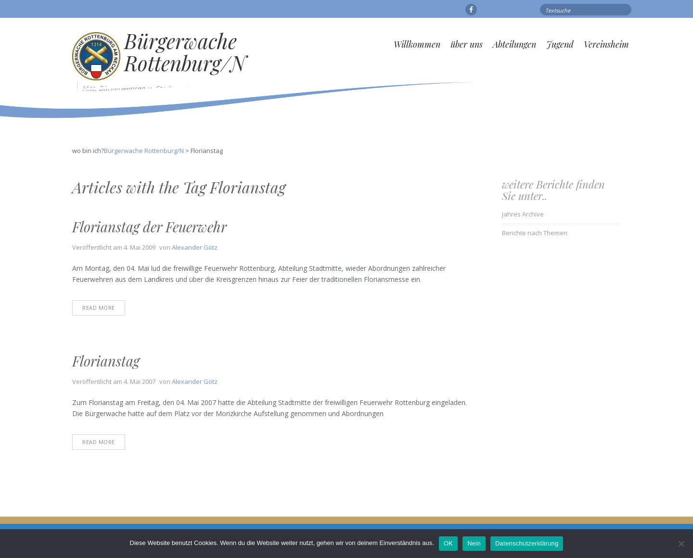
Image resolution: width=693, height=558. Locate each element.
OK (448, 543)
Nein (474, 543)
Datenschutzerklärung (526, 543)
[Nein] (681, 543)
